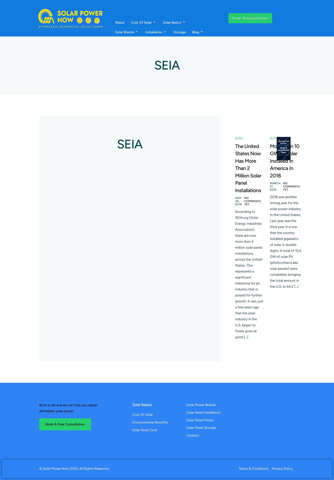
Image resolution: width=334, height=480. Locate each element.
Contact (121, 42)
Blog (197, 32)
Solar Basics (174, 22)
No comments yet (252, 201)
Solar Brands (126, 32)
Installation (155, 32)
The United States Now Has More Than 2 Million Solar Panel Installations (248, 168)
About (120, 22)
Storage (180, 32)
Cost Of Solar (143, 22)
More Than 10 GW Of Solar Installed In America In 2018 (284, 161)
